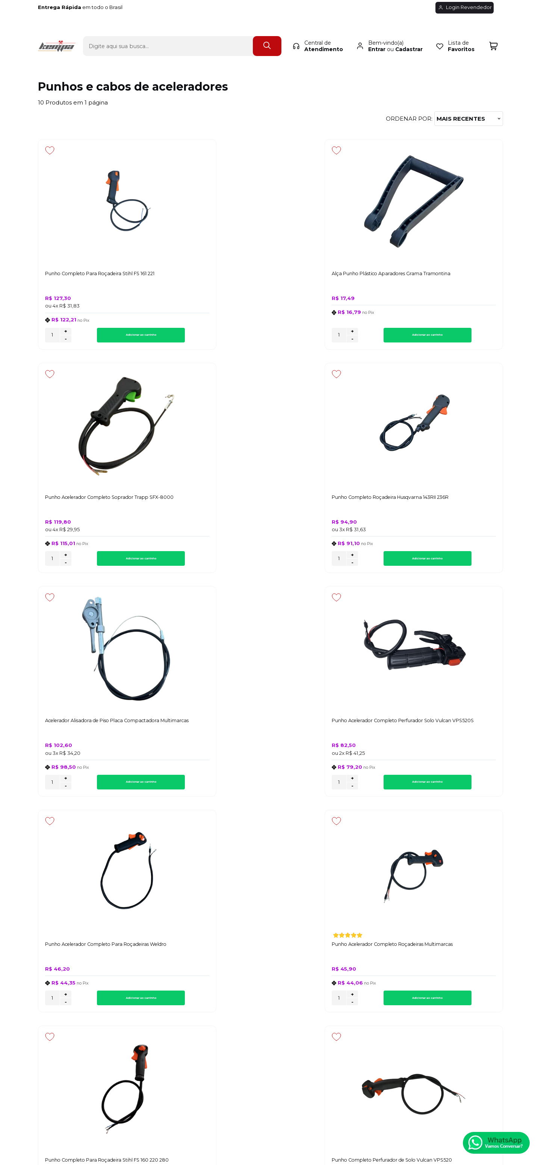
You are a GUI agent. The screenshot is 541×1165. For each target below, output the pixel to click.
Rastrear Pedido (274, 976)
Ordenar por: (409, 118)
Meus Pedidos (271, 959)
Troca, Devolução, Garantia (186, 959)
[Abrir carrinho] (493, 32)
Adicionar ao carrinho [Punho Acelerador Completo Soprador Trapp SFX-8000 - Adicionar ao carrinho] (343, 337)
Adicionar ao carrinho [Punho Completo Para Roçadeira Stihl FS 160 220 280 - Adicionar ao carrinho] (107, 789)
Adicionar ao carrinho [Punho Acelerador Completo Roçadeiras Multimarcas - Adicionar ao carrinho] (461, 563)
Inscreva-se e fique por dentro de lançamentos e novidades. (86, 876)
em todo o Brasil (88, 7)
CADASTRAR (475, 873)
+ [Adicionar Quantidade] (65, 334)
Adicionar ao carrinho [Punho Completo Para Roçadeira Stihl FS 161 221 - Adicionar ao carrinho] (107, 337)
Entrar (376, 36)
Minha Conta (269, 967)
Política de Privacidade (70, 959)
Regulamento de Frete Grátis (79, 993)
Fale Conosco (57, 976)
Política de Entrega (65, 967)
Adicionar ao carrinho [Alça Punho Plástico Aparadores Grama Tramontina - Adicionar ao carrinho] (225, 337)
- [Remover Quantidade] (66, 341)
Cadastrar (409, 36)
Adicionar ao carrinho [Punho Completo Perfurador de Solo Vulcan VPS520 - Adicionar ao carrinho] (225, 789)
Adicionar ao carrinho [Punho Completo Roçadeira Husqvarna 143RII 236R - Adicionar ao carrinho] (461, 337)
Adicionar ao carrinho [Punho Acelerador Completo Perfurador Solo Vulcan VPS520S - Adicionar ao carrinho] (225, 563)
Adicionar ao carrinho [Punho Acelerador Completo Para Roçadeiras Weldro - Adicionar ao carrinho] (343, 563)
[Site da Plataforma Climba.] (270, 1112)
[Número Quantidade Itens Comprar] (52, 337)
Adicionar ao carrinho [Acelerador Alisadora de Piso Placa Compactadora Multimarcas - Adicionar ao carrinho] (107, 563)
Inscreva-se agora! (66, 867)
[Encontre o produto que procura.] (267, 33)
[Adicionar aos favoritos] (49, 150)
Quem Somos (57, 984)
